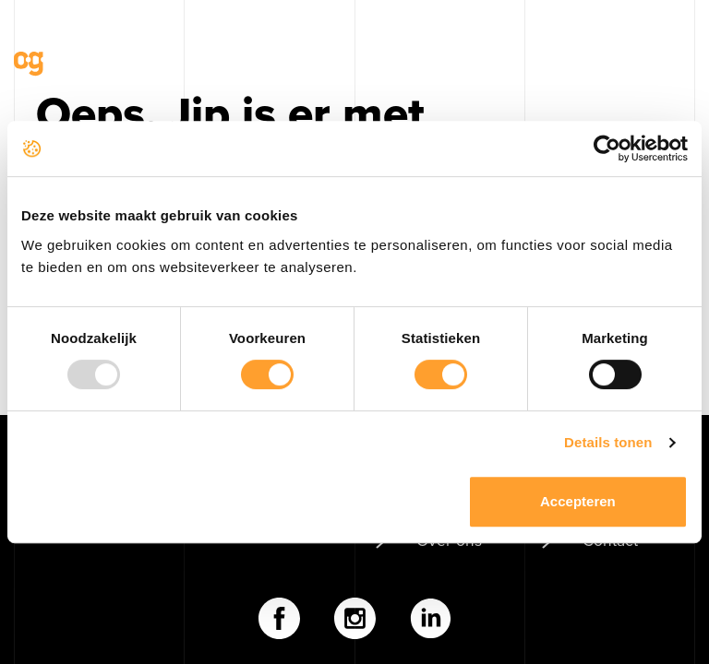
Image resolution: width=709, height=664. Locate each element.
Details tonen (608, 442)
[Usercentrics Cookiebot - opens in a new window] (607, 148)
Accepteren (578, 501)
